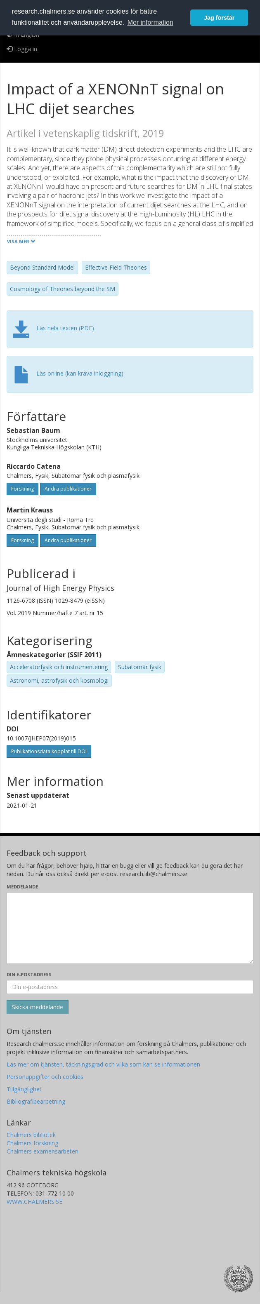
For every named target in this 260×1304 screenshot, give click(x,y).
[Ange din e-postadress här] (130, 987)
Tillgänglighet (24, 1089)
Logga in (22, 49)
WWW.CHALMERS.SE (34, 1201)
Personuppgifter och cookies (45, 1077)
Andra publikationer (68, 488)
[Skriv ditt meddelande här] (130, 928)
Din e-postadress (29, 974)
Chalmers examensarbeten (42, 1151)
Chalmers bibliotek (31, 1135)
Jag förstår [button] (219, 17)
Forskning (22, 488)
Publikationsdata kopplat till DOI (49, 751)
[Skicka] (38, 1007)
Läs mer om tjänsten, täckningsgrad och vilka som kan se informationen (103, 1064)
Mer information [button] (150, 22)
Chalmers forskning (32, 1143)
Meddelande (22, 886)
